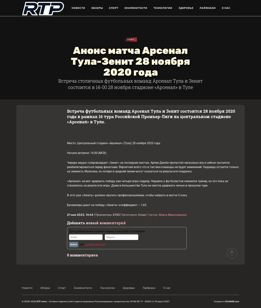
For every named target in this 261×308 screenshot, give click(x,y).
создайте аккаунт (95, 244)
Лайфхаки (208, 8)
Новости (78, 8)
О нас (226, 8)
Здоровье (186, 8)
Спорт (113, 8)
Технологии (163, 8)
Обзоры (97, 8)
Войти (73, 244)
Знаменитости (135, 8)
